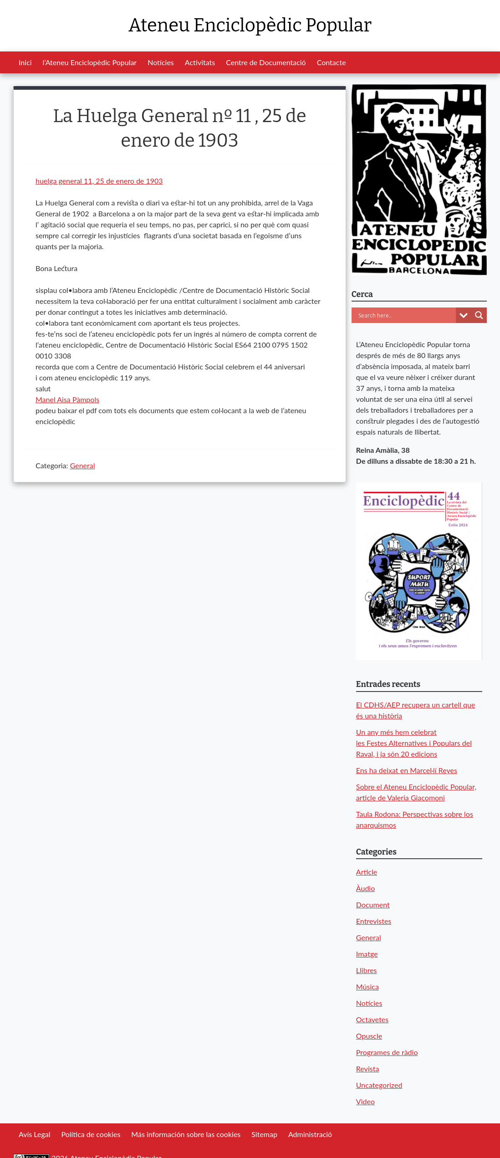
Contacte (331, 62)
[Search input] (406, 315)
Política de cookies (90, 1134)
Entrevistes (373, 921)
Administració (310, 1134)
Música (367, 986)
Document (373, 904)
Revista (367, 1068)
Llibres (366, 970)
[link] (67, 399)
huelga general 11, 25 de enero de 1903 (99, 180)
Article (366, 871)
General (82, 465)
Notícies (161, 62)
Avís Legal (34, 1134)
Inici (25, 62)
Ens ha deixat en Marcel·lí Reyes (406, 770)
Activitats (200, 62)
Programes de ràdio (387, 1052)
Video (365, 1101)
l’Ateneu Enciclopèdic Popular (90, 62)
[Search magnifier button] (479, 315)
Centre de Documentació (266, 62)
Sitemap (264, 1134)
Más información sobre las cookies (185, 1134)
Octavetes (372, 1019)
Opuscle (369, 1035)
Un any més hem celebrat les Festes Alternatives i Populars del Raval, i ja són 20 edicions (414, 743)
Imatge (367, 953)
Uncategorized (379, 1085)
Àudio (365, 888)
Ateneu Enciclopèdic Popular (250, 25)
